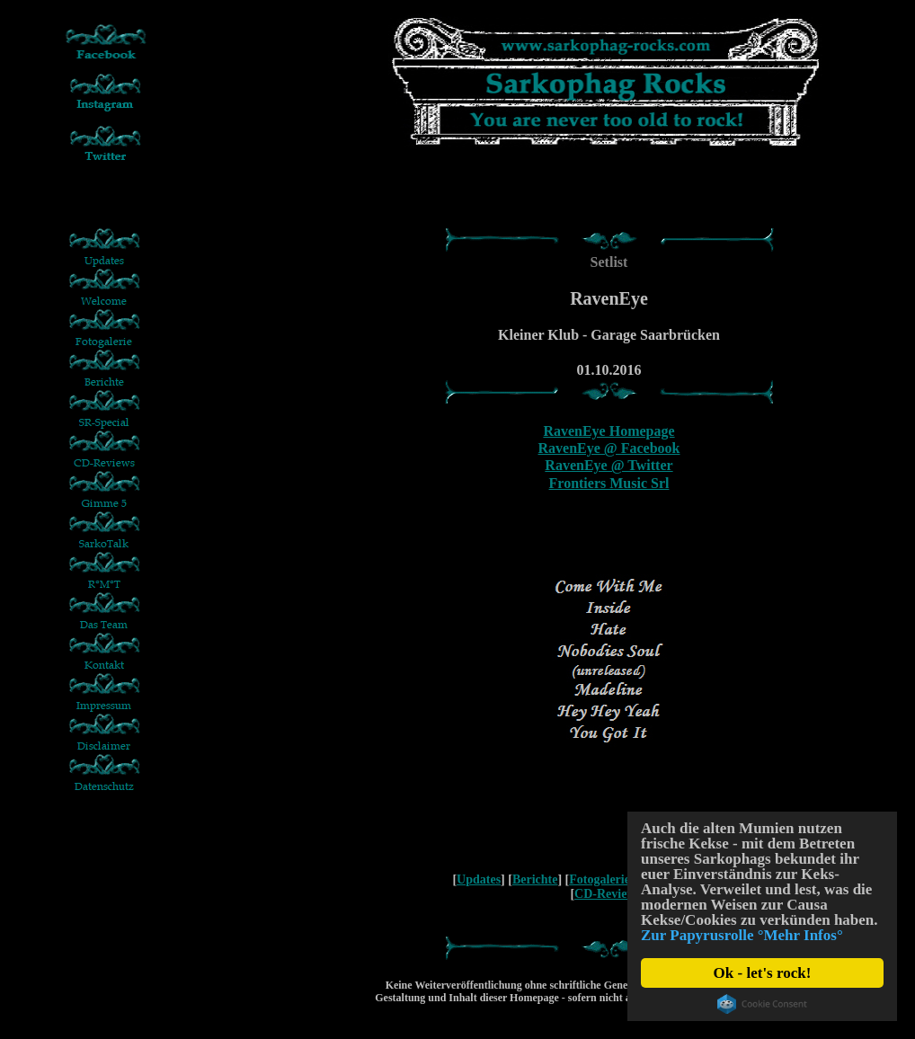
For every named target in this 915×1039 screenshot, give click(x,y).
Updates (479, 879)
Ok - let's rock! (763, 972)
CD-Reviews (607, 894)
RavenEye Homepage (608, 431)
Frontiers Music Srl (609, 483)
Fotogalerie (599, 879)
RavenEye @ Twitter (608, 465)
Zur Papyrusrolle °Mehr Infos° (742, 935)
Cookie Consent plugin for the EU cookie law (762, 1004)
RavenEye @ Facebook (609, 448)
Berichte (535, 879)
